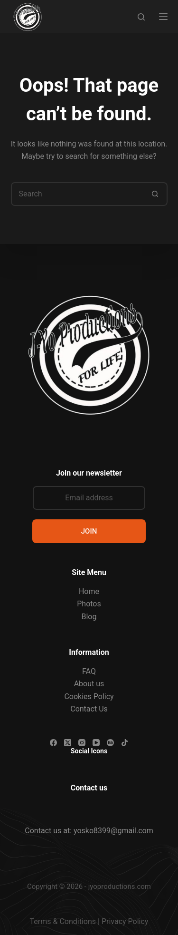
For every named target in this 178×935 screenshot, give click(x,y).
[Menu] (163, 16)
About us (89, 683)
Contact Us (89, 708)
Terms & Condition (61, 921)
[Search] (141, 16)
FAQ (89, 671)
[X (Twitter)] (67, 742)
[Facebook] (53, 742)
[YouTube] (96, 742)
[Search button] (156, 194)
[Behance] (110, 742)
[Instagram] (81, 742)
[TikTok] (124, 742)
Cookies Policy (88, 696)
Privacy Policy (125, 921)
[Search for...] (77, 194)
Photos (89, 603)
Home (89, 591)
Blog (89, 616)
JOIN (89, 531)
